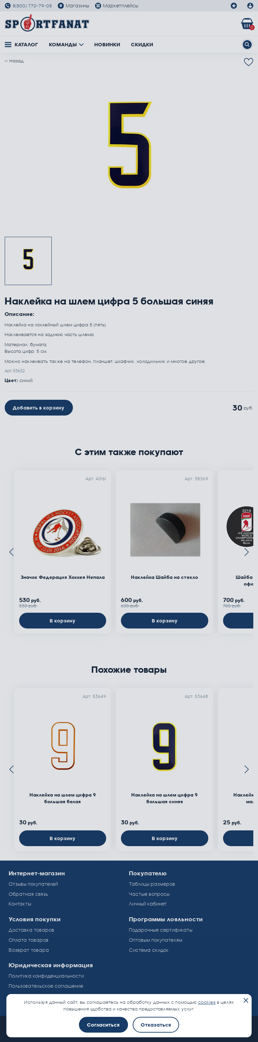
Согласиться (103, 1025)
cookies (207, 1002)
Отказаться (156, 1025)
